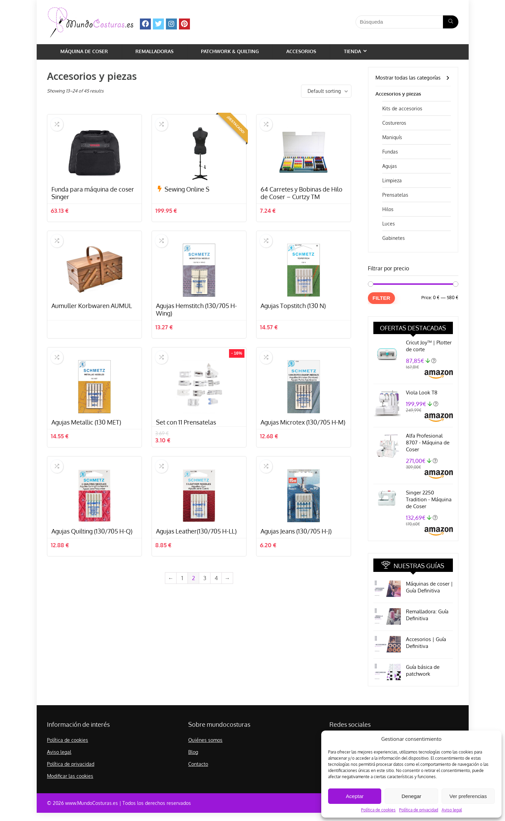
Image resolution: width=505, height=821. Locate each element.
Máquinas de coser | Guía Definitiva (429, 587)
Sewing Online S (187, 197)
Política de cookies (378, 809)
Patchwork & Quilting (230, 51)
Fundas (390, 152)
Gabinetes (393, 238)
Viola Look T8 (421, 392)
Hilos (388, 209)
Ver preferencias (468, 796)
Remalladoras (154, 51)
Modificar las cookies (70, 776)
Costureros (394, 123)
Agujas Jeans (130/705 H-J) (296, 565)
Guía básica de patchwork (423, 670)
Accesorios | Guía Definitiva (426, 642)
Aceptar (355, 796)
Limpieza (392, 180)
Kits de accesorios (402, 108)
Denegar (411, 796)
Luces (388, 223)
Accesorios (301, 51)
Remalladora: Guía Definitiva (427, 615)
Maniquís (392, 137)
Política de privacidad (418, 809)
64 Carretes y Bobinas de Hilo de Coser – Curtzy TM (301, 201)
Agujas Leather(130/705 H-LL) (196, 565)
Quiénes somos (205, 740)
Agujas (389, 166)
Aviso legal (452, 809)
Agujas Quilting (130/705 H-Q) (91, 565)
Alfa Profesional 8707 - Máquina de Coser (427, 442)
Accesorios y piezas (398, 93)
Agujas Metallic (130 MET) (86, 448)
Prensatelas (395, 195)
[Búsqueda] (450, 21)
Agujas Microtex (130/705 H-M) (303, 448)
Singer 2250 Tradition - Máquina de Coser (429, 499)
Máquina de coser (84, 51)
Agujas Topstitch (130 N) (293, 323)
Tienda (352, 51)
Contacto (198, 764)
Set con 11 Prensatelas (186, 448)
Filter (381, 298)
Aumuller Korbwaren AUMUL (91, 323)
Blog (193, 752)
